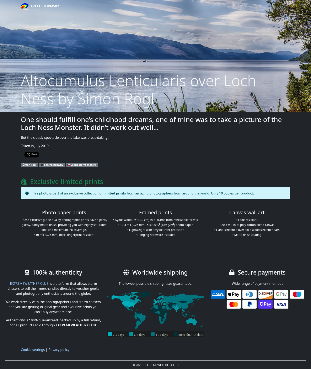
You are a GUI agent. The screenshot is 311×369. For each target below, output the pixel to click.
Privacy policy (58, 349)
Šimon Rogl (29, 165)
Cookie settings (33, 349)
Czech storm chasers (81, 165)
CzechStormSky (40, 6)
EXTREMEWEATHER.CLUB (29, 283)
